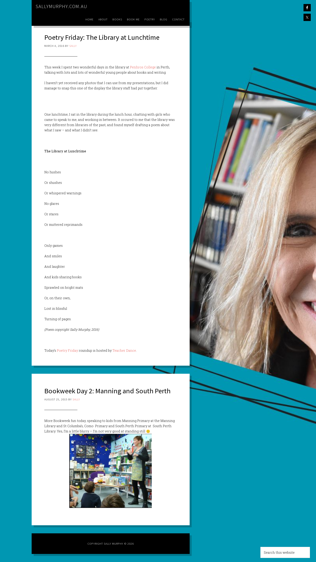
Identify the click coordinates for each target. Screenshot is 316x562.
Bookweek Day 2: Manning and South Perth (109, 390)
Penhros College (142, 67)
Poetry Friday (67, 350)
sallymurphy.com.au (61, 6)
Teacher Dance (124, 350)
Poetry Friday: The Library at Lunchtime (104, 37)
